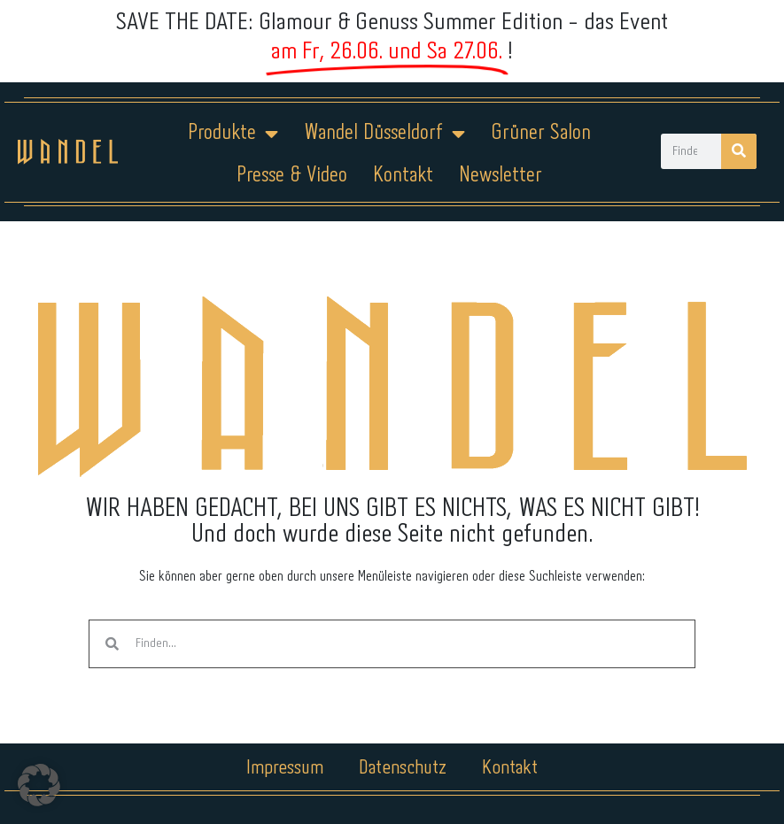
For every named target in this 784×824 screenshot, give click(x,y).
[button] (39, 785)
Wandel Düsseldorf (384, 133)
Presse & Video (292, 175)
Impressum (284, 768)
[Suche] (739, 151)
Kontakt (403, 175)
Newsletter (500, 175)
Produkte (233, 133)
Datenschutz (402, 768)
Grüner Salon (541, 133)
